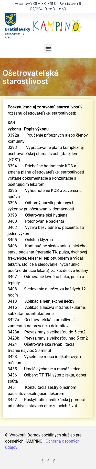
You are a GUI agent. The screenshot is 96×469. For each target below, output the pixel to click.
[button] (48, 48)
